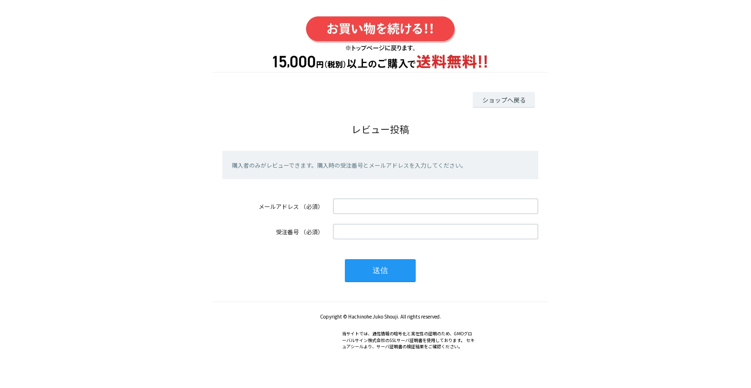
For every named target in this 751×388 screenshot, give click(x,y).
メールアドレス (279, 206)
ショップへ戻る (504, 99)
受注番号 (287, 232)
